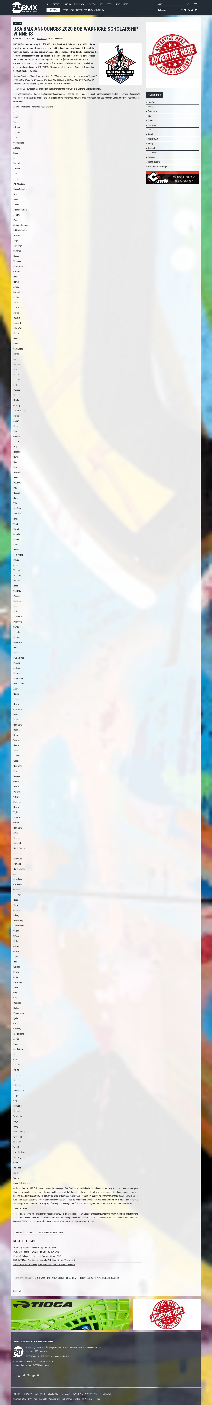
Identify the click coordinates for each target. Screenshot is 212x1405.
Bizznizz (151, 134)
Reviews (151, 157)
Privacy (28, 1394)
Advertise (78, 1394)
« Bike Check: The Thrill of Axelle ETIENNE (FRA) (56, 1278)
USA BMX (31, 1232)
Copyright (40, 1394)
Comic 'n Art (153, 139)
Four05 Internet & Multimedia (71, 1399)
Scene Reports (154, 162)
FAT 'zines (152, 152)
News (118, 4)
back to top (18, 1291)
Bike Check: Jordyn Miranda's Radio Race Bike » (100, 1278)
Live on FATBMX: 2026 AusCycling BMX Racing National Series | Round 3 (44, 1264)
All (48, 4)
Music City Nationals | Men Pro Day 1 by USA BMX (34, 1247)
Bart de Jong (42, 39)
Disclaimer (53, 1394)
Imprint (17, 1394)
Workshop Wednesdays (157, 166)
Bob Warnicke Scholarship (51, 1232)
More (125, 4)
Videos (109, 4)
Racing (68, 4)
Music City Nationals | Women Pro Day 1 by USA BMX (36, 1252)
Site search (105, 1394)
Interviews (92, 4)
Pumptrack (79, 4)
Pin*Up (150, 143)
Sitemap (66, 1394)
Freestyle (57, 4)
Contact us (91, 1394)
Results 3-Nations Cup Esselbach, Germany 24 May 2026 (37, 1256)
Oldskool (151, 148)
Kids (101, 4)
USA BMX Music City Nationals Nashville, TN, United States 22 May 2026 (44, 1260)
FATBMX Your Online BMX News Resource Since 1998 (27, 7)
